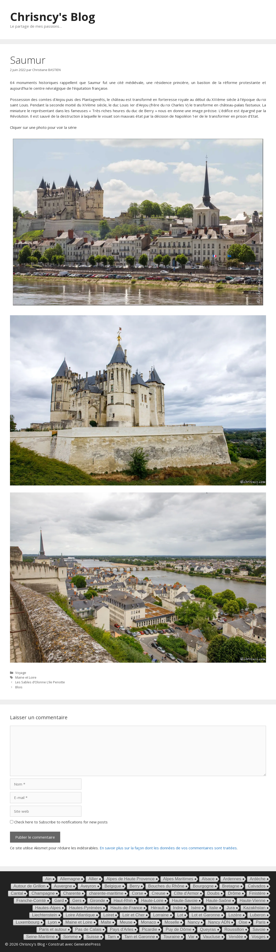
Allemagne (70, 878)
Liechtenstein (44, 915)
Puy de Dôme (178, 929)
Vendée (236, 936)
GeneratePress (87, 944)
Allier (93, 878)
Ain (48, 878)
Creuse (158, 893)
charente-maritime (106, 893)
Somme (70, 936)
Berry (135, 886)
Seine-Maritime (40, 936)
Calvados (257, 886)
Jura (231, 907)
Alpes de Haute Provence (130, 878)
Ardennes (232, 878)
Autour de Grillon (29, 886)
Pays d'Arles (121, 929)
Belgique (113, 886)
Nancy (194, 922)
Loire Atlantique (80, 915)
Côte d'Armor (186, 893)
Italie (213, 907)
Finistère (257, 893)
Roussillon (234, 929)
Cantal (17, 893)
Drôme (234, 893)
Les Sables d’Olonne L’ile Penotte (40, 682)
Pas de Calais (88, 929)
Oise (243, 922)
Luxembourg (27, 922)
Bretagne (230, 886)
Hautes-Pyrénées (85, 907)
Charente (72, 893)
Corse (137, 893)
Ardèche (258, 878)
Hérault (158, 907)
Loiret (108, 915)
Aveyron (88, 886)
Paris (261, 922)
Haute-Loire (152, 900)
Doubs (213, 893)
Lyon (52, 922)
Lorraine (161, 915)
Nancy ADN (219, 922)
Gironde (97, 900)
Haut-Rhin (123, 900)
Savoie (259, 929)
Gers (76, 900)
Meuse (126, 922)
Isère (196, 907)
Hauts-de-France (126, 907)
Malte (106, 922)
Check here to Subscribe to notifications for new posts (59, 821)
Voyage (20, 672)
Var (191, 936)
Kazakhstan (254, 907)
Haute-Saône (218, 900)
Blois (18, 687)
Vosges (259, 936)
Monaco (148, 922)
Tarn (112, 936)
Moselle (172, 922)
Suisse (92, 936)
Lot (180, 915)
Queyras (208, 929)
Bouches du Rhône (166, 886)
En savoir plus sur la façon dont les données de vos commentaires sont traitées (168, 847)
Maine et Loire (25, 677)
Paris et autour (53, 929)
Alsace (208, 878)
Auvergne (63, 886)
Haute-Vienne (253, 900)
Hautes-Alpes (48, 907)
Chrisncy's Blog (52, 16)
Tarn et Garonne (139, 936)
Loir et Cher (133, 915)
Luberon (258, 915)
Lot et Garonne (206, 915)
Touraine (171, 936)
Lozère (235, 915)
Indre (178, 907)
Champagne (43, 893)
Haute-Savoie (185, 900)
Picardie (149, 929)
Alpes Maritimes (178, 878)
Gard (59, 900)
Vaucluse (211, 936)
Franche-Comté (31, 900)
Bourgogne (203, 886)
